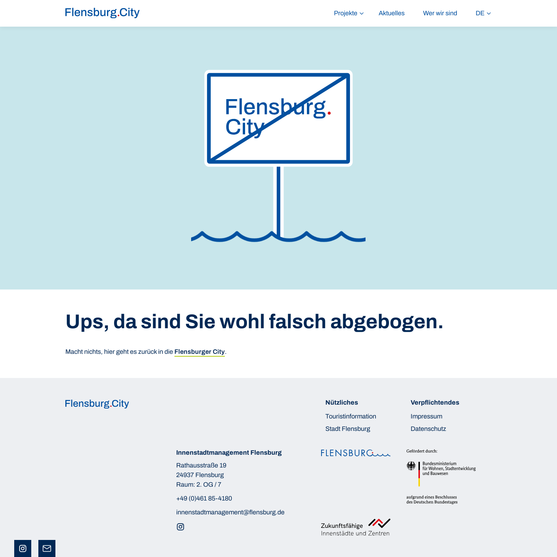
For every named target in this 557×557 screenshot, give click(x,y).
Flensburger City (199, 351)
